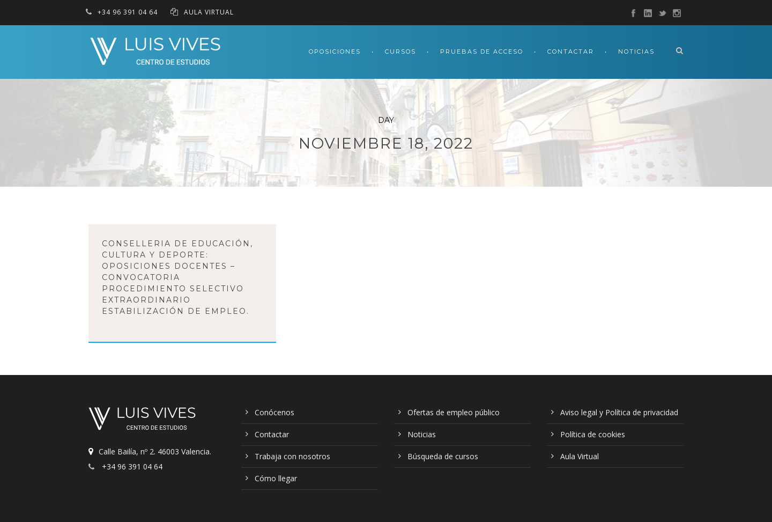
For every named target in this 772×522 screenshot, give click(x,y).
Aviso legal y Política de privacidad (619, 412)
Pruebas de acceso (481, 51)
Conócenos (274, 412)
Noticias (636, 51)
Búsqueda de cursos (442, 456)
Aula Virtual (579, 456)
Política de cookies (592, 434)
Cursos (400, 51)
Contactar (570, 51)
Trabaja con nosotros (292, 456)
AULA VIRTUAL (209, 12)
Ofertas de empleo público (453, 412)
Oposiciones (335, 51)
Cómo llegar (276, 478)
